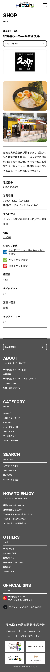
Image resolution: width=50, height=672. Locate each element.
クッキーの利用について (13, 562)
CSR (9, 635)
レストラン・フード (11, 418)
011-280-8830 (10, 187)
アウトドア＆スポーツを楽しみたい (18, 514)
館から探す (8, 475)
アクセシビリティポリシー (32, 635)
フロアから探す (9, 470)
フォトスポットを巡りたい (14, 523)
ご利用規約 (10, 631)
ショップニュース (10, 427)
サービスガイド (9, 436)
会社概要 (7, 374)
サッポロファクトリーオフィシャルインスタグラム (17, 598)
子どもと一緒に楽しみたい (14, 518)
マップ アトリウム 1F (13, 44)
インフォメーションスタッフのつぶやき (22, 607)
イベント (7, 422)
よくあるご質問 (9, 553)
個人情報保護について (33, 631)
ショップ (7, 413)
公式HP (7, 238)
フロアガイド (8, 431)
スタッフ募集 (8, 571)
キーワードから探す (11, 479)
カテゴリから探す (10, 466)
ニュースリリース (10, 383)
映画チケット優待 (15, 266)
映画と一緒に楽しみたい (13, 505)
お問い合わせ (8, 557)
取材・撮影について (11, 387)
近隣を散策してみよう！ (13, 509)
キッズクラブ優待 (15, 260)
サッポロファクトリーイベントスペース (20, 378)
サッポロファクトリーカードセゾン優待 (24, 252)
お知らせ (7, 566)
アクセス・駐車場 (10, 440)
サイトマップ (8, 549)
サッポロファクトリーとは (14, 369)
